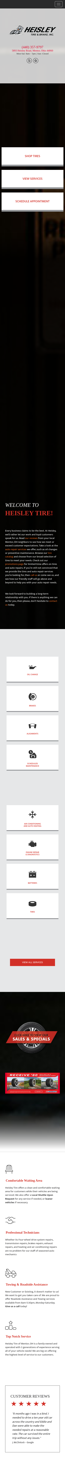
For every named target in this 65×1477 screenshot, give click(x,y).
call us (34, 575)
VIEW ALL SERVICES (32, 962)
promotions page (14, 564)
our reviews (31, 538)
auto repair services (15, 549)
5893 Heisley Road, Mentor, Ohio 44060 (32, 50)
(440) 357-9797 (32, 47)
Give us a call (12, 1306)
